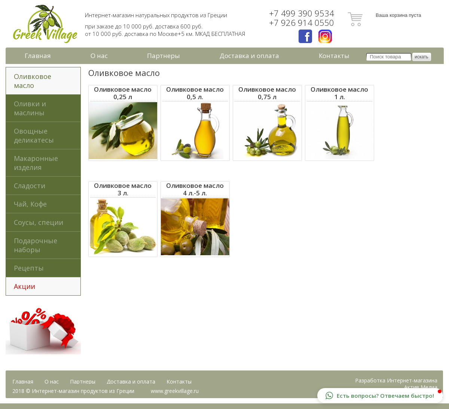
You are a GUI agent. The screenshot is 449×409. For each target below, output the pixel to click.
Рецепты (29, 267)
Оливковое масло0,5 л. (195, 93)
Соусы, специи (38, 222)
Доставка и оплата (249, 55)
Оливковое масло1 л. (339, 93)
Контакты (334, 55)
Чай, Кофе (30, 203)
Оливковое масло (32, 81)
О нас (99, 55)
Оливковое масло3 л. (123, 189)
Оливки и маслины (30, 108)
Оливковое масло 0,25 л (123, 93)
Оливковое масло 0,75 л (267, 93)
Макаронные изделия (36, 163)
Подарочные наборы (35, 245)
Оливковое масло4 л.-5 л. (195, 189)
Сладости (29, 185)
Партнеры (163, 55)
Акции (24, 286)
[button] (380, 395)
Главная (38, 55)
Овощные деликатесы (34, 135)
